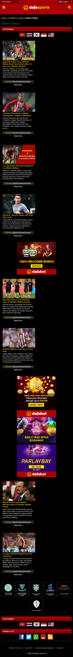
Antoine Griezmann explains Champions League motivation (17, 114)
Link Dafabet (6, 2)
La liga (20, 18)
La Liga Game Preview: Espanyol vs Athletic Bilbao (18, 167)
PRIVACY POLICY (15, 648)
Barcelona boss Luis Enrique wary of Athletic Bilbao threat (16, 301)
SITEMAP (59, 648)
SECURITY (29, 648)
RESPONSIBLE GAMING (45, 648)
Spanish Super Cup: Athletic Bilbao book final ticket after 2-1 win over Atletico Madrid (17, 64)
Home (3, 18)
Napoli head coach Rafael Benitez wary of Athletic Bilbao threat (17, 504)
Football (11, 18)
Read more (18, 85)
